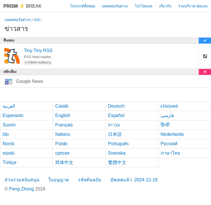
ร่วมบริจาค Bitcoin (193, 6)
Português (118, 143)
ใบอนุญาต (58, 179)
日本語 (115, 134)
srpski (9, 153)
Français (64, 124)
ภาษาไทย (170, 153)
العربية (9, 106)
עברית (114, 124)
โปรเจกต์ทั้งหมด (82, 6)
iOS (37, 20)
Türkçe (9, 162)
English (62, 115)
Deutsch (116, 106)
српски (62, 153)
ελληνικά (169, 106)
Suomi (9, 124)
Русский (169, 143)
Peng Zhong (22, 188)
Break (22, 6)
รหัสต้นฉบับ (89, 179)
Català (61, 106)
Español (116, 115)
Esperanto (13, 115)
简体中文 (64, 162)
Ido (6, 134)
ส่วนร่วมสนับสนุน (22, 179)
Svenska (116, 153)
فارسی (167, 115)
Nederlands (172, 134)
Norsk (9, 143)
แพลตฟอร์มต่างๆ (115, 6)
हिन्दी (165, 124)
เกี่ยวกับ (165, 6)
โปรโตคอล (143, 6)
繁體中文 (117, 162)
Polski (61, 143)
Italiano (62, 134)
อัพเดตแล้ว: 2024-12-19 (134, 179)
